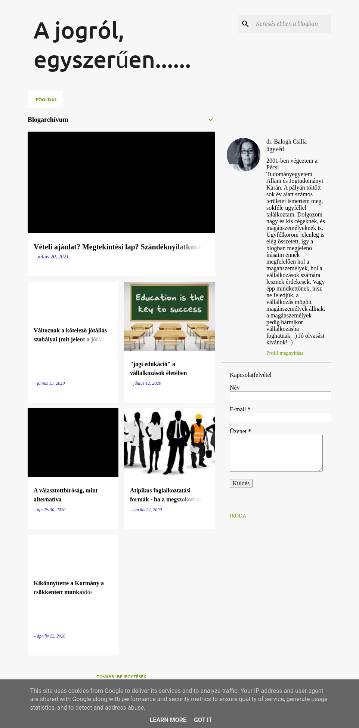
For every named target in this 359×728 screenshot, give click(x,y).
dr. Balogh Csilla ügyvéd (286, 145)
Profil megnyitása (284, 353)
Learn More (168, 720)
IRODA (238, 516)
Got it (203, 720)
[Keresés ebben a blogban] (292, 24)
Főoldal (46, 99)
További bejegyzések (121, 676)
